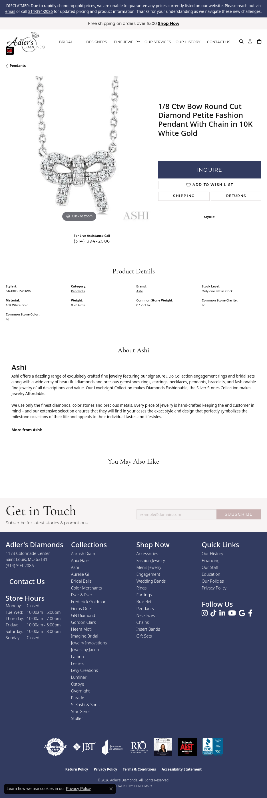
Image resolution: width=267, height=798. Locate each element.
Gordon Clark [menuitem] (83, 622)
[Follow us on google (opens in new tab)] (242, 613)
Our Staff (210, 567)
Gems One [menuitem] (81, 608)
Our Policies (213, 581)
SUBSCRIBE (239, 514)
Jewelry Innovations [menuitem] (89, 643)
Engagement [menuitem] (148, 574)
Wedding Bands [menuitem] (151, 581)
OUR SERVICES (157, 42)
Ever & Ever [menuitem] (81, 594)
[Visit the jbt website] (84, 747)
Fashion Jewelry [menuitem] (150, 560)
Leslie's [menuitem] (77, 663)
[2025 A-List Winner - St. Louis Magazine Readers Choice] (187, 747)
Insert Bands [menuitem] (148, 629)
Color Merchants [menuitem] (86, 588)
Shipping (184, 196)
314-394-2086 (40, 11)
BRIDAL (66, 42)
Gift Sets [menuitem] (144, 636)
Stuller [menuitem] (77, 718)
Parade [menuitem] (77, 697)
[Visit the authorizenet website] (55, 747)
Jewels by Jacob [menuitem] (85, 649)
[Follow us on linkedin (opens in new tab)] (222, 613)
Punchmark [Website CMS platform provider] (143, 786)
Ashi (139, 291)
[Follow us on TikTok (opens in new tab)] (213, 613)
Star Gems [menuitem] (81, 711)
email (10, 11)
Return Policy (76, 769)
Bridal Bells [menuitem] (81, 581)
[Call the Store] (20, 565)
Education (211, 574)
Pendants (18, 65)
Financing (211, 560)
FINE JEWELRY (127, 42)
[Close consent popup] (111, 789)
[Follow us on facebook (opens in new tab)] (250, 613)
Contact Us (26, 581)
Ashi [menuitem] (75, 567)
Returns (236, 196)
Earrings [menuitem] (144, 594)
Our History (212, 553)
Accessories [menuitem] (147, 553)
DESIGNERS (96, 42)
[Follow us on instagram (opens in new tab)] (205, 613)
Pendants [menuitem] (145, 608)
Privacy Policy (214, 588)
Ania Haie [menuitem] (80, 560)
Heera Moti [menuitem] (81, 629)
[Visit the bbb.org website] (212, 747)
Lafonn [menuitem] (77, 656)
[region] (79, 149)
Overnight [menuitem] (80, 691)
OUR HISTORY (188, 42)
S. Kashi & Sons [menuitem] (85, 704)
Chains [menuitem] (142, 622)
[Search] (241, 41)
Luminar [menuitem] (79, 677)
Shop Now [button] (168, 23)
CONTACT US (218, 42)
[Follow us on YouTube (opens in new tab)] (232, 613)
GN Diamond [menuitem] (83, 615)
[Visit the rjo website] (138, 747)
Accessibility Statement (182, 769)
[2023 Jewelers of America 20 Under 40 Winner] (163, 747)
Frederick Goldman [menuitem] (89, 601)
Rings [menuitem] (141, 588)
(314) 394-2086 (92, 241)
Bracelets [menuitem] (145, 601)
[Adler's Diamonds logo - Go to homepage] (25, 42)
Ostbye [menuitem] (77, 684)
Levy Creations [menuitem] (84, 670)
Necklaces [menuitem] (145, 615)
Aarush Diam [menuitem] (83, 553)
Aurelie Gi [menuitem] (80, 574)
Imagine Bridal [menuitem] (84, 636)
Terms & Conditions (139, 769)
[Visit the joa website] (113, 747)
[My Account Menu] (250, 41)
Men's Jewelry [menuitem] (148, 567)
